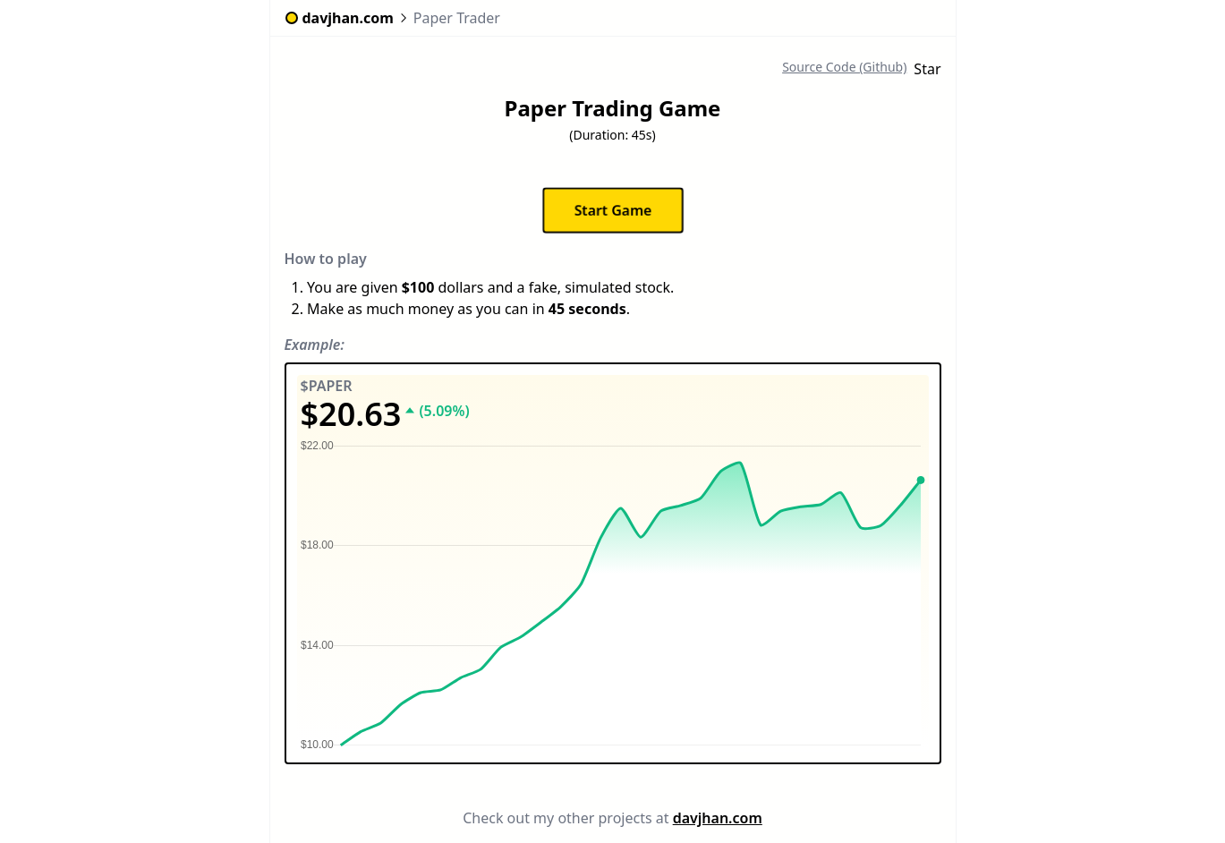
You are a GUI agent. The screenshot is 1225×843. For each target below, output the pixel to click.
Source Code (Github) (844, 66)
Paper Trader (456, 18)
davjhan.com (717, 818)
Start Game (612, 210)
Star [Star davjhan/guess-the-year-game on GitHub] (927, 69)
